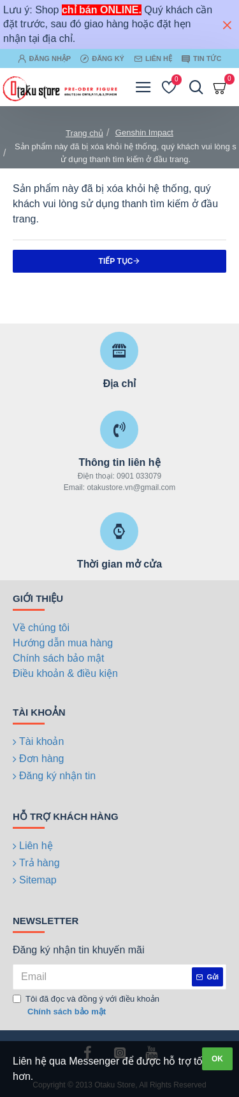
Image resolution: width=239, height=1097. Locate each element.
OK (217, 1058)
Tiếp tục (116, 261)
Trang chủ (84, 133)
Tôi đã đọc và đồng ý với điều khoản (86, 1006)
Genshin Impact (144, 132)
